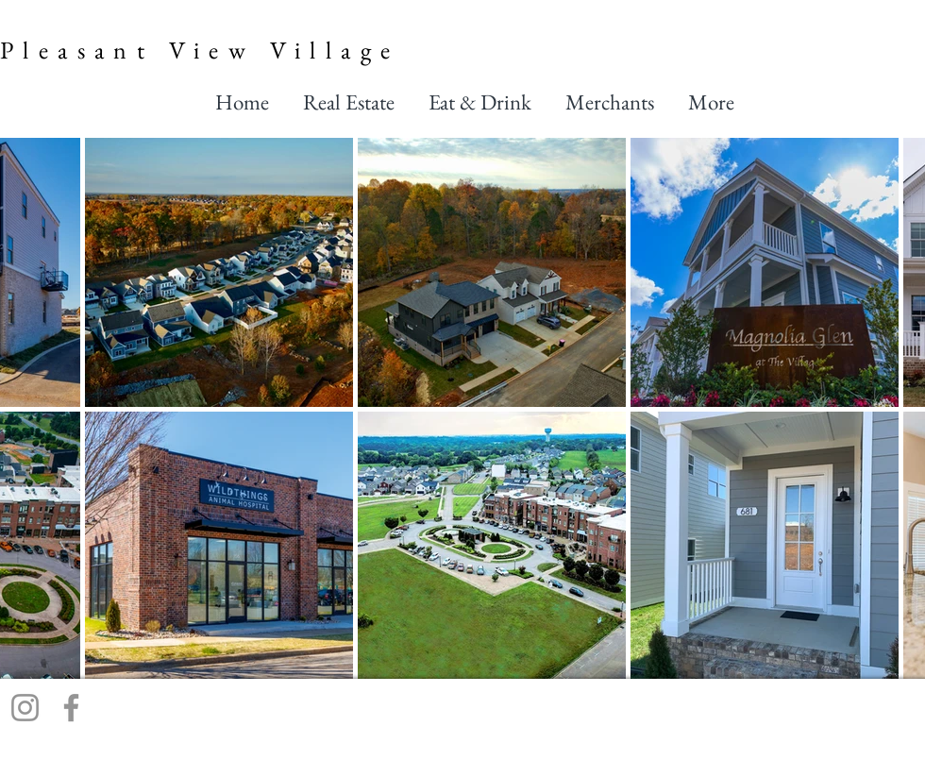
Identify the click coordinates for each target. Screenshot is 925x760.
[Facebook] (71, 707)
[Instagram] (25, 707)
